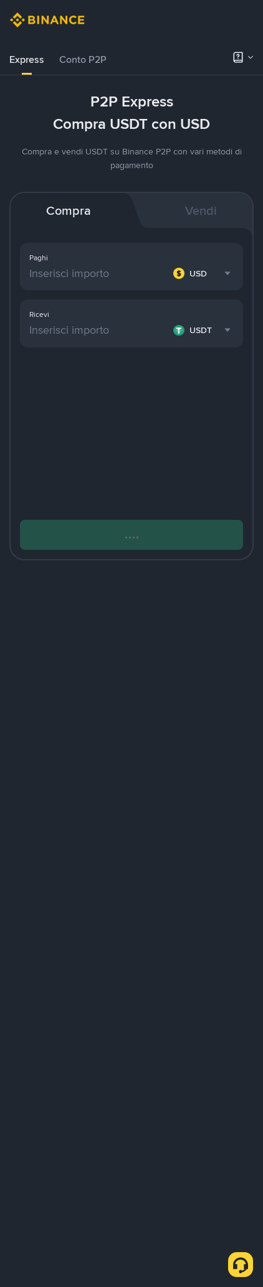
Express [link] (26, 59)
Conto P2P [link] (83, 59)
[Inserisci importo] (98, 273)
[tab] (26, 60)
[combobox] (203, 273)
